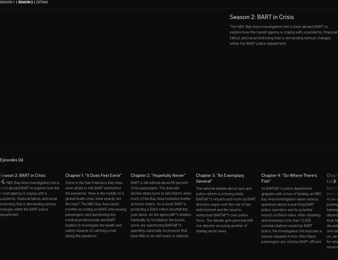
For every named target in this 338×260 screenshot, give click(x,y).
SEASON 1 (7, 2)
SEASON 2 (25, 2)
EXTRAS (42, 2)
